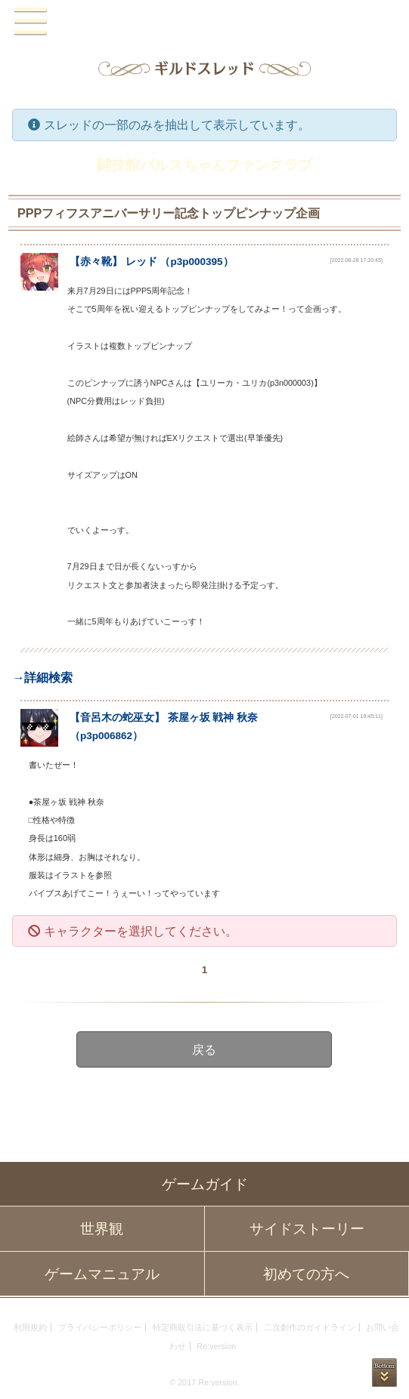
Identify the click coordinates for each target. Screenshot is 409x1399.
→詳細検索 (42, 677)
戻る (205, 1049)
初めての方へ (306, 1274)
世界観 (101, 1229)
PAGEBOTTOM (384, 1372)
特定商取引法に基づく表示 (203, 1327)
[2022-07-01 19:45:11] (356, 716)
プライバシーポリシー (99, 1327)
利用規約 (30, 1327)
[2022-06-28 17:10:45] (356, 260)
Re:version (216, 1346)
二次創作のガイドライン (309, 1327)
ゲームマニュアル (102, 1274)
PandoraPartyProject (204, 22)
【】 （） (152, 261)
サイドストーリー (306, 1229)
